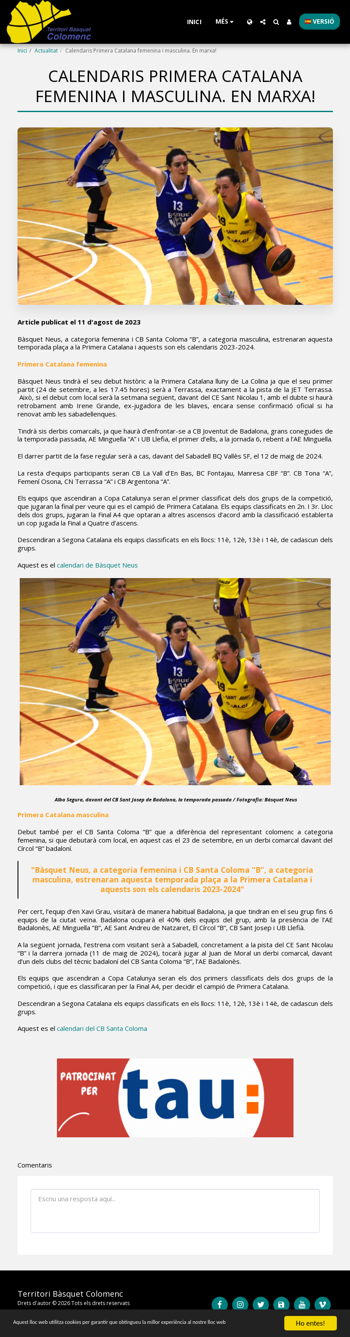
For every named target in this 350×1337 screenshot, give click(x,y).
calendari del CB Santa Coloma (102, 1028)
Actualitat (46, 50)
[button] (263, 22)
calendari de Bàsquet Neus (97, 565)
